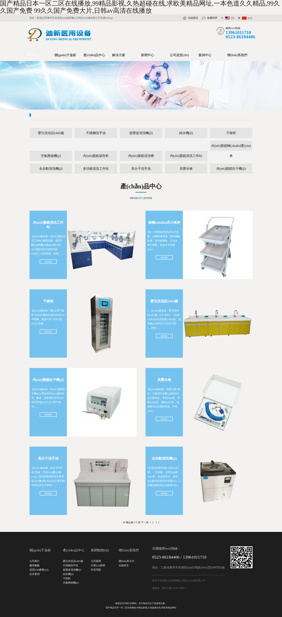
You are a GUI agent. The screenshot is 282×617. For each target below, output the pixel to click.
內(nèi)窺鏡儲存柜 (96, 156)
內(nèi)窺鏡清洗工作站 (186, 156)
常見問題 (96, 569)
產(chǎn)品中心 (94, 55)
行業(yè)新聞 (98, 565)
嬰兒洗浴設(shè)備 (51, 133)
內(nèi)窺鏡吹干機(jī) (231, 168)
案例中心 (205, 55)
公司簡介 (34, 561)
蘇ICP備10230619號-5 (174, 588)
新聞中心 (147, 55)
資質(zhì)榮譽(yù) (39, 569)
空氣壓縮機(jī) (51, 156)
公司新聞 (96, 561)
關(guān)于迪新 (65, 55)
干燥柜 (231, 133)
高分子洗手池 (141, 168)
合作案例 (34, 574)
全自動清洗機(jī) (51, 168)
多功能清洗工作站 (96, 168)
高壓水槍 (186, 168)
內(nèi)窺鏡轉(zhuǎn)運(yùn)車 (231, 147)
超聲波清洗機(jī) (141, 133)
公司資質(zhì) (179, 55)
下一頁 (145, 522)
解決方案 (118, 55)
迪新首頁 (32, 55)
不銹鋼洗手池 (96, 133)
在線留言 (193, 18)
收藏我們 (212, 18)
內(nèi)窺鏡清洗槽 (141, 156)
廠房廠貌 (34, 565)
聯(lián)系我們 (237, 55)
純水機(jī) (186, 133)
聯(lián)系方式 (126, 561)
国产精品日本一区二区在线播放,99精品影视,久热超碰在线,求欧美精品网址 (141, 607)
